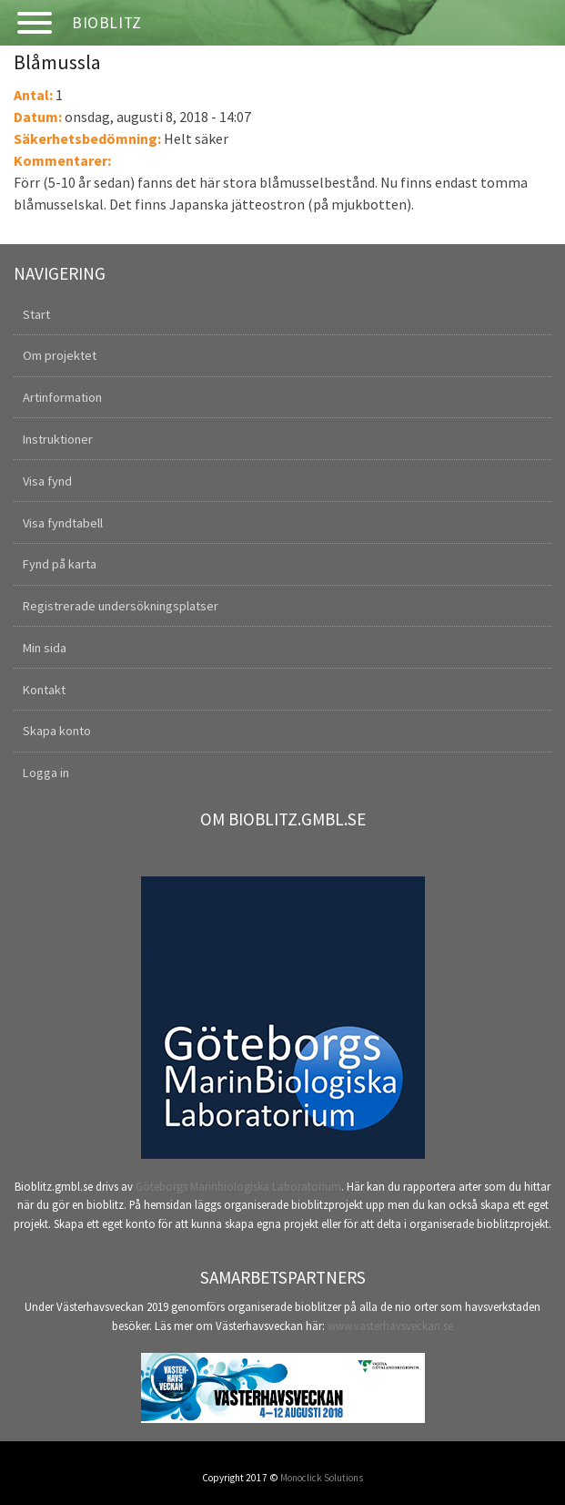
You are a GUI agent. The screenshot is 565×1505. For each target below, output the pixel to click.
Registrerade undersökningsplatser (120, 606)
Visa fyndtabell (63, 523)
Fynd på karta (59, 564)
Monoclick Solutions (321, 1477)
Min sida (44, 648)
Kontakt (44, 689)
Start (36, 314)
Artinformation (62, 397)
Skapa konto (57, 730)
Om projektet (59, 355)
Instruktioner (58, 439)
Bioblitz (107, 23)
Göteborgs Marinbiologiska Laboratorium (238, 1186)
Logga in (46, 772)
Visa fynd (47, 481)
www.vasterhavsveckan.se (390, 1325)
